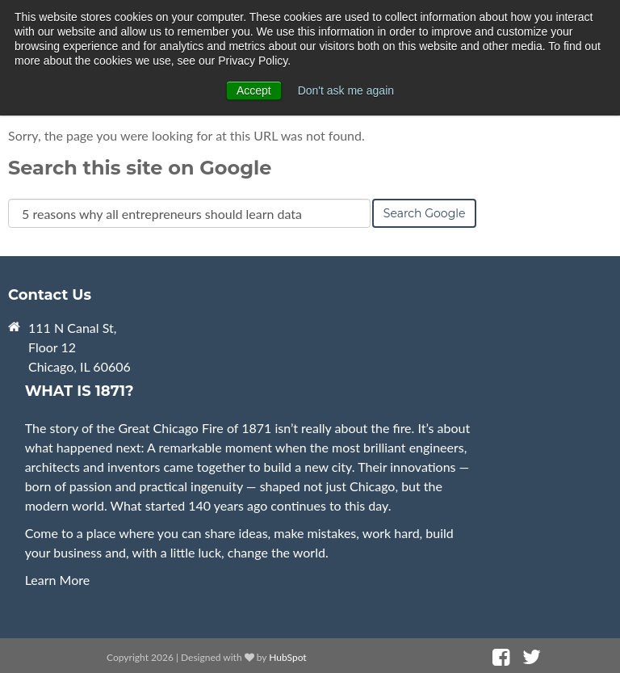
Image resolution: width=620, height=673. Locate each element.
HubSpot (287, 657)
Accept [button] (254, 90)
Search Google (424, 213)
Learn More (57, 579)
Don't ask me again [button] (346, 90)
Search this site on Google (139, 167)
